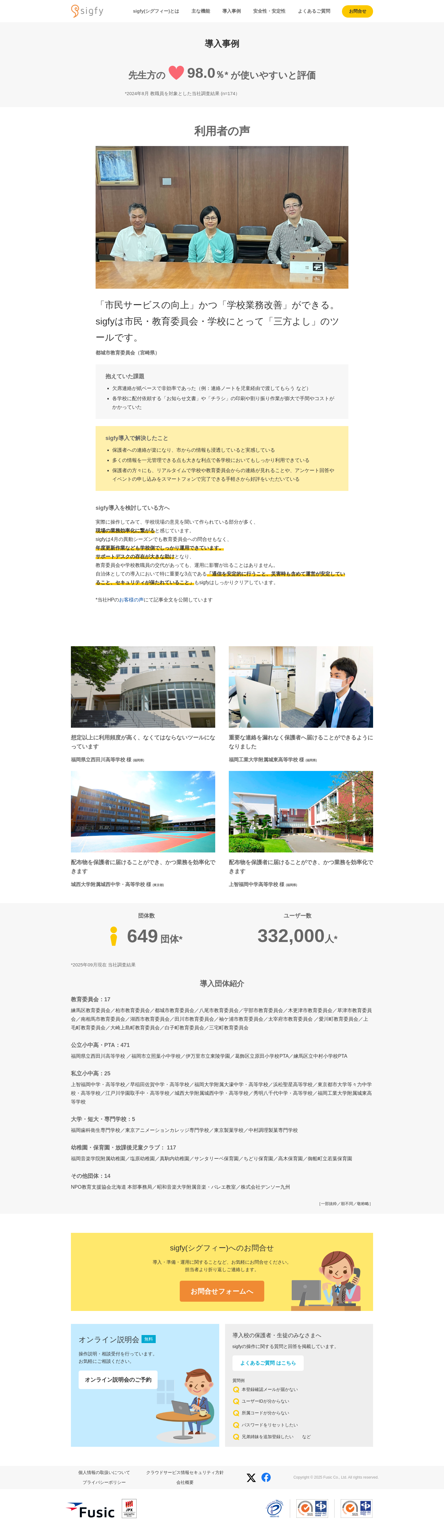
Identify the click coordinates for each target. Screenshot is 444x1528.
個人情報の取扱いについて (104, 1472)
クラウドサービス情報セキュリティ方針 (185, 1472)
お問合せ (357, 11)
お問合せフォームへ (222, 1291)
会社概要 (185, 1482)
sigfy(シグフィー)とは (156, 11)
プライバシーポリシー (104, 1482)
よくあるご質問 (314, 11)
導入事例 (231, 11)
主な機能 (200, 11)
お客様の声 (131, 599)
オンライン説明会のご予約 (118, 1380)
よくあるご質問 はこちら (268, 1363)
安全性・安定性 (269, 11)
